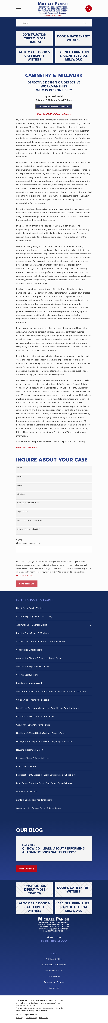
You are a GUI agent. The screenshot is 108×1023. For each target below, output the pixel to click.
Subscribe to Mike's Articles (54, 106)
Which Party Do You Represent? (29, 520)
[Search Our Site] (85, 23)
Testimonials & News (54, 982)
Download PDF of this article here (54, 114)
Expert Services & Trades (54, 964)
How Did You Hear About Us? (28, 529)
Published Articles (54, 970)
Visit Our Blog (26, 868)
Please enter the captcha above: (28, 543)
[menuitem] (54, 608)
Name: (19, 468)
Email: (19, 476)
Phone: (20, 485)
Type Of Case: (22, 512)
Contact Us (54, 988)
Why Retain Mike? (54, 958)
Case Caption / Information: (28, 503)
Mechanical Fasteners (26, 447)
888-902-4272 (54, 941)
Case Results (54, 976)
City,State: (21, 494)
